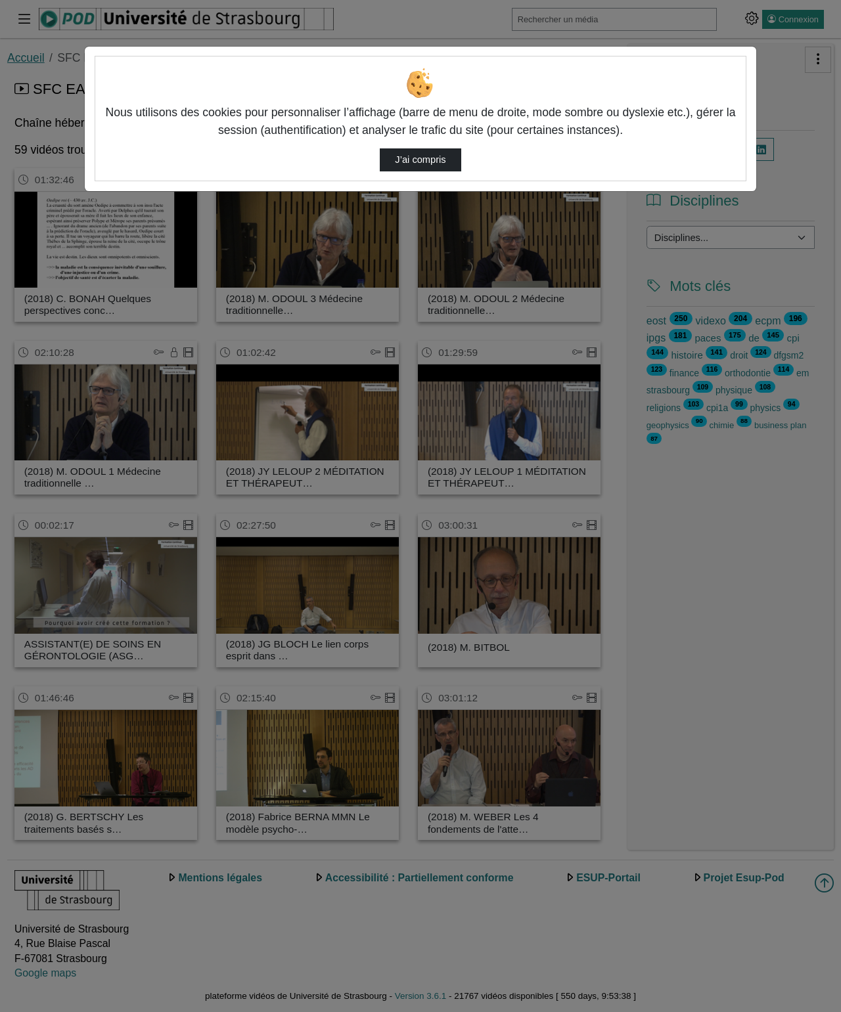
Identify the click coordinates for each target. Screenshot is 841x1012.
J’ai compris (420, 159)
